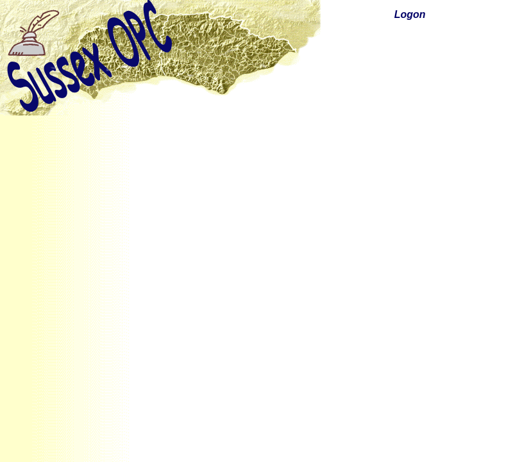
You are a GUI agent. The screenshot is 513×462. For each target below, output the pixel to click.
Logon (410, 14)
